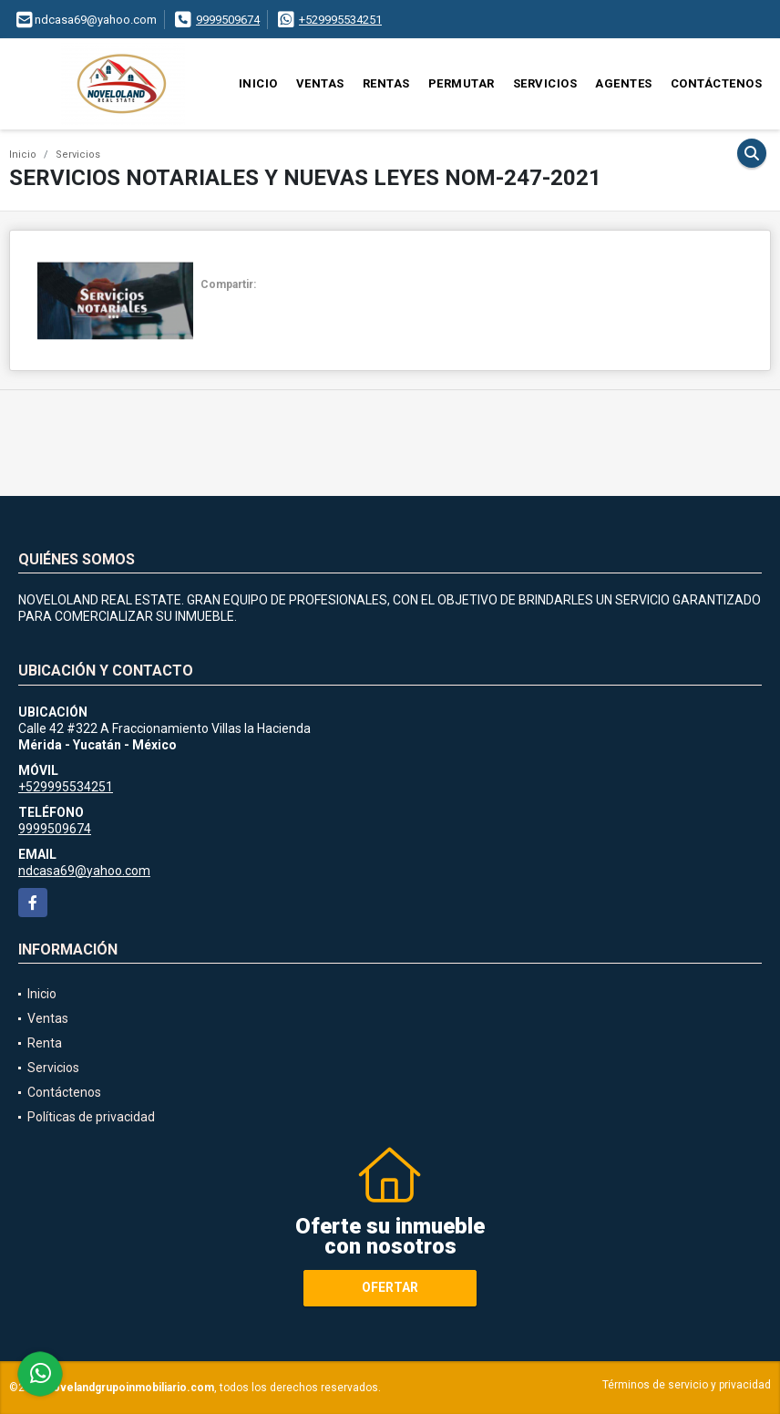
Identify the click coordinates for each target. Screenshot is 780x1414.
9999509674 (228, 19)
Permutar (461, 83)
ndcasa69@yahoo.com (84, 870)
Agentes (623, 83)
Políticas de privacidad (91, 1117)
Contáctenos (717, 83)
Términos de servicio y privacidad (686, 1384)
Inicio (258, 83)
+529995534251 (340, 19)
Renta (44, 1043)
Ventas (320, 83)
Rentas (386, 83)
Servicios (545, 83)
